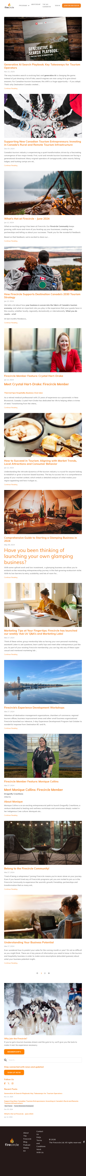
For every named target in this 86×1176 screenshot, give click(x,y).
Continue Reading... (11, 89)
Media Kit (26, 1167)
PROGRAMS (24, 5)
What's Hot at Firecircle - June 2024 (30, 225)
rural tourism (8, 1124)
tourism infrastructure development (23, 1124)
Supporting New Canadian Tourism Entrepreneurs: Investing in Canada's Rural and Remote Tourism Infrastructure (41, 146)
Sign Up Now (14, 1091)
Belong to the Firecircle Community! (30, 886)
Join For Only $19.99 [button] (71, 5)
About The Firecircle (27, 1154)
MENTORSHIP (35, 4)
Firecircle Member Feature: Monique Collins (35, 798)
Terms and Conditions (40, 1162)
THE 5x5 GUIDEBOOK (47, 5)
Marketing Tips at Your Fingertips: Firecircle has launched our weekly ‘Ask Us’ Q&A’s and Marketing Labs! (41, 645)
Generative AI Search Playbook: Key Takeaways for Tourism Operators (42, 66)
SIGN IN (57, 5)
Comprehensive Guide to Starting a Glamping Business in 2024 (38, 549)
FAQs (38, 1156)
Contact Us (39, 1151)
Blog (25, 1160)
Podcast (26, 1163)
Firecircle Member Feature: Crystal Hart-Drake (38, 384)
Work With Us (39, 1169)
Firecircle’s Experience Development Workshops (39, 724)
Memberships (14, 1070)
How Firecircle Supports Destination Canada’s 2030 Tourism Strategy (42, 303)
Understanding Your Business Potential (33, 960)
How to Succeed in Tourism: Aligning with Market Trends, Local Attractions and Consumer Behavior (41, 471)
